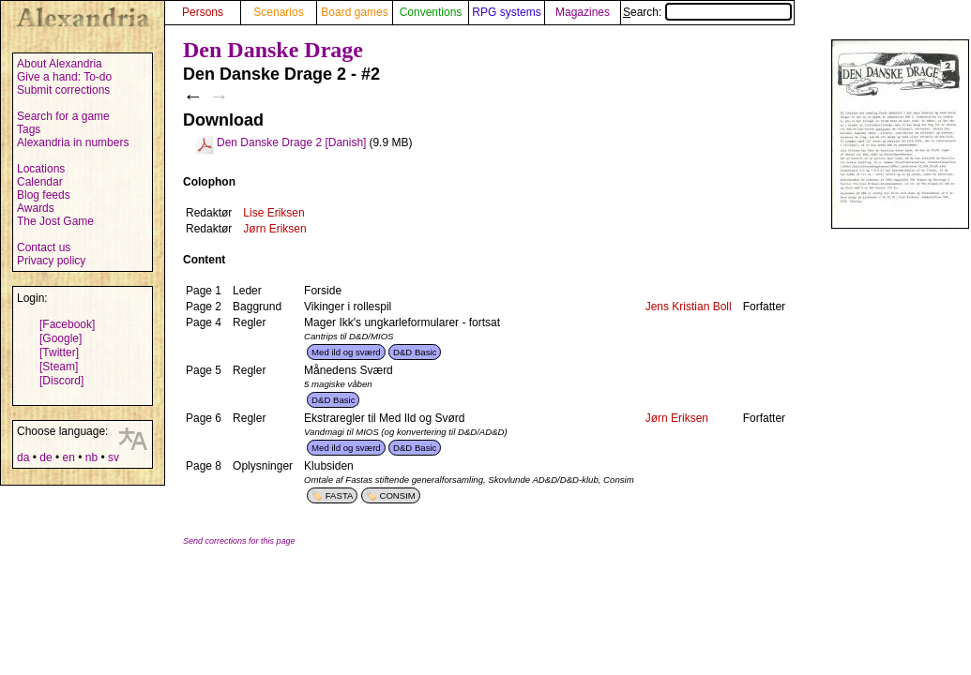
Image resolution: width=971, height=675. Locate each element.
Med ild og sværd (346, 352)
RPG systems (506, 12)
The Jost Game (55, 221)
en (68, 457)
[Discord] (61, 380)
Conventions (431, 12)
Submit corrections (63, 90)
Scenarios (278, 12)
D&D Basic (414, 352)
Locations (41, 168)
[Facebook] (67, 324)
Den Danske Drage (273, 50)
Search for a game (63, 116)
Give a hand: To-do (64, 76)
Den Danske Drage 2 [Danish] (291, 142)
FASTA (340, 495)
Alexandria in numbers (73, 142)
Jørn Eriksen (274, 228)
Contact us (43, 247)
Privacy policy (51, 260)
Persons (202, 12)
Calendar (40, 181)
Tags (28, 129)
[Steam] (58, 366)
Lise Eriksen (273, 212)
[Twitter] (59, 352)
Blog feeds (43, 195)
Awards (35, 208)
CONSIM (397, 495)
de (45, 457)
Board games (354, 12)
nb (91, 457)
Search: (707, 12)
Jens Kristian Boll (688, 306)
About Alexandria (59, 63)
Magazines (582, 12)
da (23, 457)
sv (113, 457)
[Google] (60, 338)
